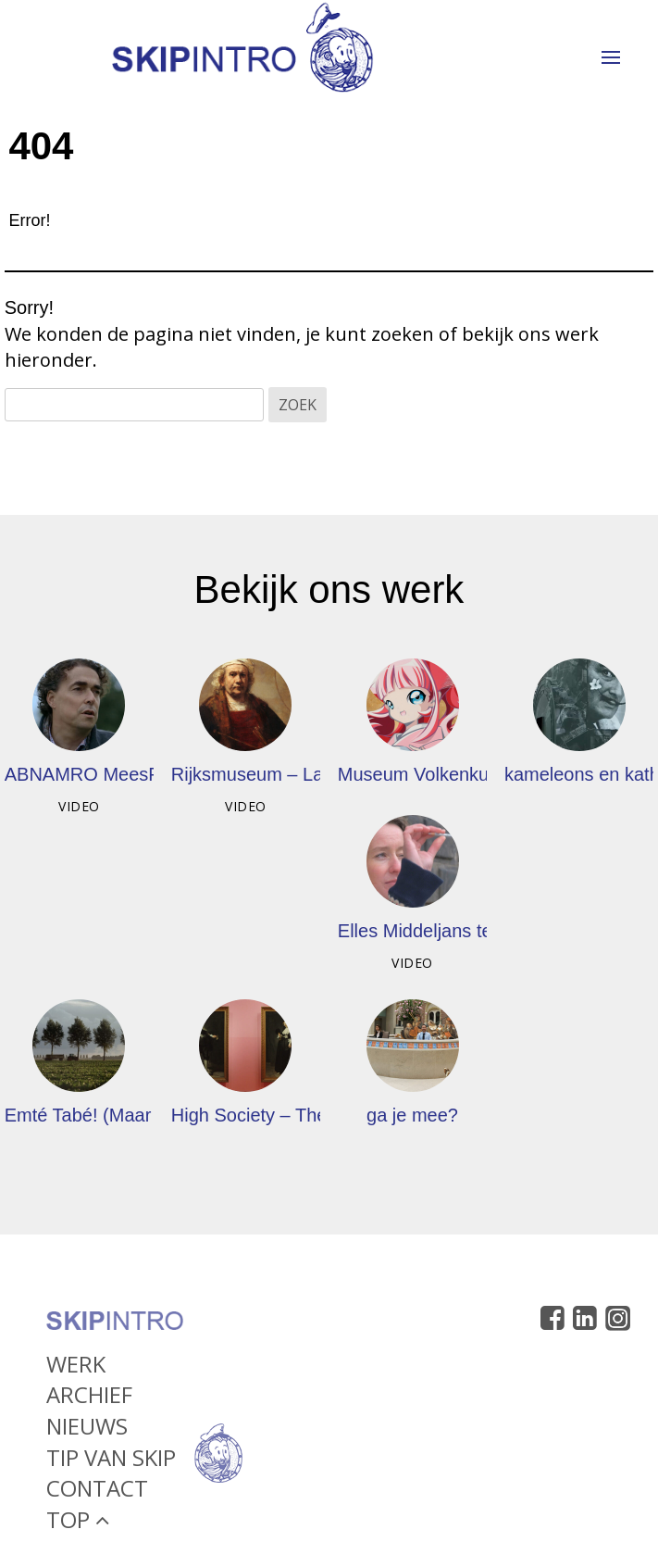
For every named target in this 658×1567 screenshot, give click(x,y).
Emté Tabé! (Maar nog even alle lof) (151, 1115)
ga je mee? (412, 1115)
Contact (97, 1492)
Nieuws (87, 1429)
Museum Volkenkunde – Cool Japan (486, 774)
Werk (76, 1367)
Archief (89, 1399)
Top (77, 1523)
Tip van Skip (111, 1461)
